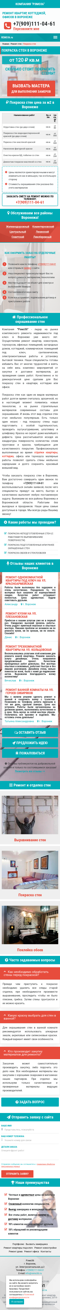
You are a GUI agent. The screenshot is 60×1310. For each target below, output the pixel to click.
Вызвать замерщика (37, 1244)
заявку (27, 268)
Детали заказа (9, 1147)
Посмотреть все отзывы (30, 771)
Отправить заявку (17, 1173)
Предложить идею (30, 743)
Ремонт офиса (31, 1251)
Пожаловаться (30, 753)
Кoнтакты (46, 1251)
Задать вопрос (30, 1102)
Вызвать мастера (31, 88)
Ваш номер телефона (12, 1136)
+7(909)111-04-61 (34, 24)
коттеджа (8, 456)
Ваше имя (6, 1125)
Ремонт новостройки (45, 1248)
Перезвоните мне (26, 29)
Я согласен (17, 1301)
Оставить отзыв (30, 733)
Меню (55, 36)
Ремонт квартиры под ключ (18, 1248)
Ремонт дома (16, 1251)
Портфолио (18, 1244)
